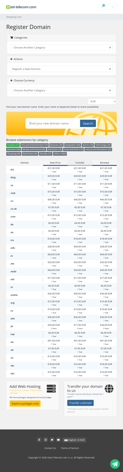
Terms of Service (70, 448)
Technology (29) (103, 145)
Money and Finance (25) (34, 149)
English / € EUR (74, 439)
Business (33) (56, 145)
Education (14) (55, 149)
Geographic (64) (72, 145)
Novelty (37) (45, 153)
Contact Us (50, 448)
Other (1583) (60, 153)
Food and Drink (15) (73, 149)
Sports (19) (88, 145)
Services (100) (13, 149)
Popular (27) (13, 145)
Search (88, 123)
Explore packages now (25, 403)
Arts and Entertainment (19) (34, 145)
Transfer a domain (80, 403)
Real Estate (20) (30, 153)
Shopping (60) (13, 153)
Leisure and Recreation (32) (98, 149)
